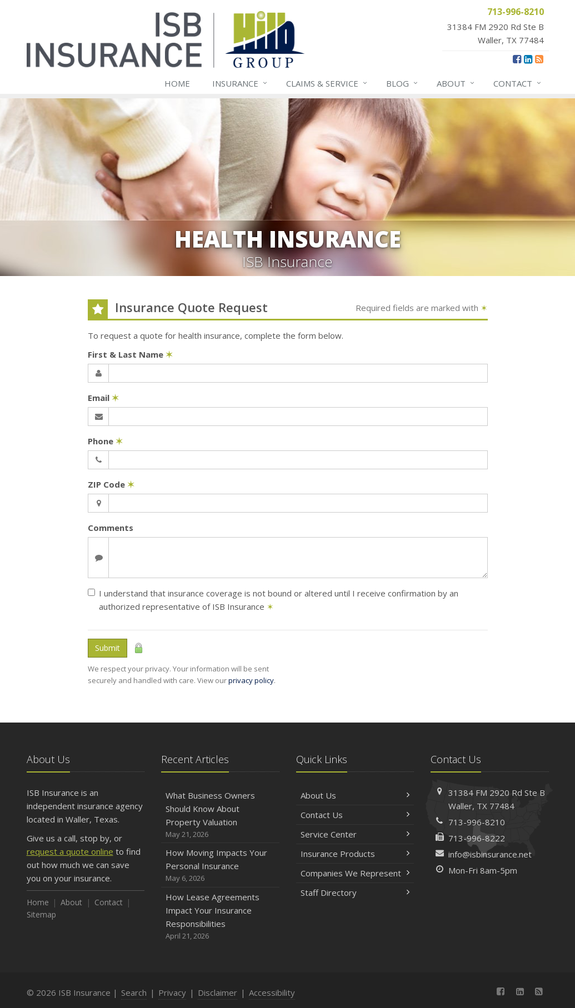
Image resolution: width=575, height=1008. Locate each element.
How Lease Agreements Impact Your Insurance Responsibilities (220, 916)
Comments (110, 527)
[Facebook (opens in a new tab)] (517, 59)
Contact (517, 83)
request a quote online (70, 851)
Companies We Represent (355, 873)
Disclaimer (217, 992)
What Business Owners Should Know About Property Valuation (220, 815)
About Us (355, 795)
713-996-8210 (476, 822)
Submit (107, 648)
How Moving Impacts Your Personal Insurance (220, 865)
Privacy (172, 992)
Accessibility (272, 992)
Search (134, 992)
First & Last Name (130, 354)
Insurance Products (355, 853)
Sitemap (41, 914)
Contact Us (355, 814)
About (456, 83)
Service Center (355, 834)
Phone (105, 441)
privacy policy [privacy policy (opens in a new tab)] (251, 680)
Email (103, 397)
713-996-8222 (476, 838)
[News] (539, 59)
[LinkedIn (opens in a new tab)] (528, 59)
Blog (402, 83)
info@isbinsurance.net (490, 854)
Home (177, 83)
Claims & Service (327, 83)
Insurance (240, 83)
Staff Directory (355, 892)
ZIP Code (111, 484)
